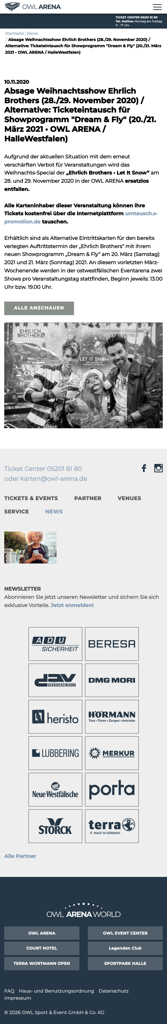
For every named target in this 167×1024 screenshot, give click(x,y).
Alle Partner (20, 856)
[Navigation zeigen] (157, 7)
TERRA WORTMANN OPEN (42, 963)
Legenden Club (125, 948)
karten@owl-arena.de (53, 479)
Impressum (17, 998)
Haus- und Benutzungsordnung (56, 991)
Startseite (14, 33)
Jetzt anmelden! (72, 605)
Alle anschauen (39, 308)
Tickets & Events (31, 498)
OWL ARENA (41, 933)
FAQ (9, 991)
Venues (129, 498)
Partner (87, 498)
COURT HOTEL (41, 948)
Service (16, 512)
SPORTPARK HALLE (125, 963)
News (32, 33)
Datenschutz (114, 991)
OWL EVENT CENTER (125, 933)
